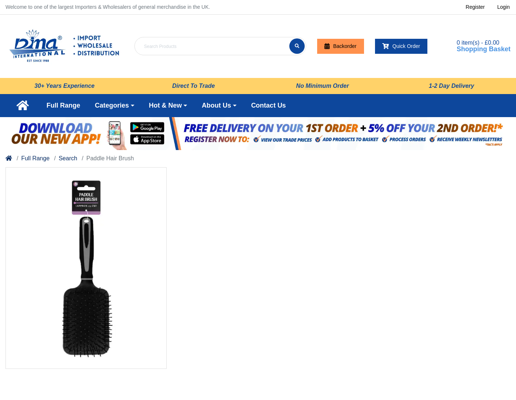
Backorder (340, 46)
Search (68, 158)
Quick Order (401, 46)
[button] (115, 105)
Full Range (35, 158)
